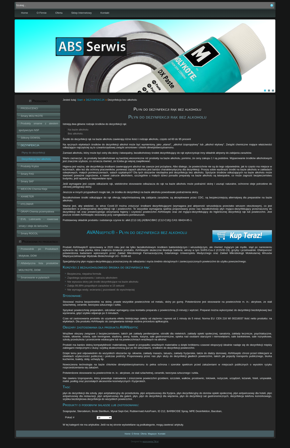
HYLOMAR (27, 204)
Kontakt (104, 12)
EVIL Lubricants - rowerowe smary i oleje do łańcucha (38, 222)
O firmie (136, 434)
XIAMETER (27, 196)
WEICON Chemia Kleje (34, 188)
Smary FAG (27, 173)
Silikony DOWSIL (30, 137)
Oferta (59, 12)
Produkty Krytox (30, 166)
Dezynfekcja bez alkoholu (36, 158)
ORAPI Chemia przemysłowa (37, 211)
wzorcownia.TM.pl (150, 441)
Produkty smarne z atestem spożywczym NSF (38, 127)
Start (80, 99)
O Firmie (42, 12)
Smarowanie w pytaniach (35, 277)
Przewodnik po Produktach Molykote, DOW (38, 252)
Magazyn (152, 434)
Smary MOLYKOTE (32, 115)
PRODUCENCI (29, 108)
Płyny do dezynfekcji (33, 152)
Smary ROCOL (29, 233)
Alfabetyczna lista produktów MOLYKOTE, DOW (38, 266)
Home (24, 12)
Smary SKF (27, 181)
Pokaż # (69, 417)
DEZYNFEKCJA (30, 145)
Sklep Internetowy (81, 12)
